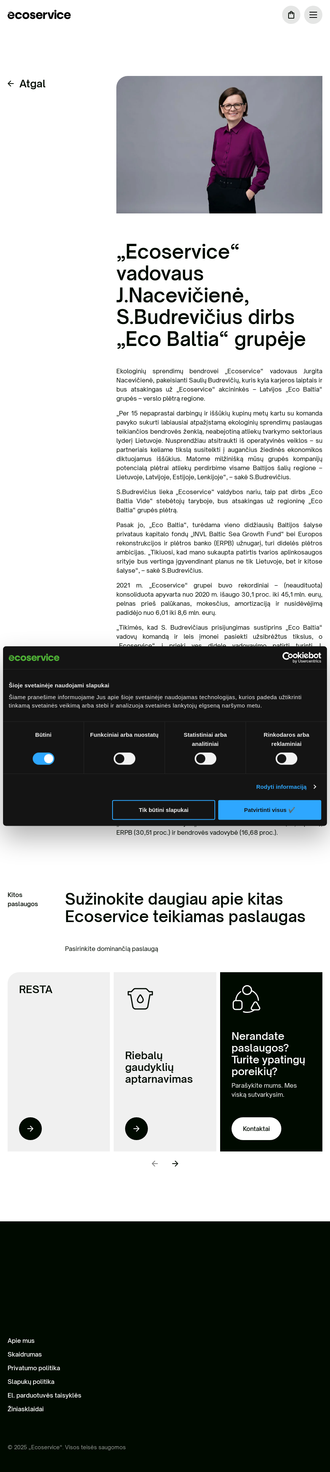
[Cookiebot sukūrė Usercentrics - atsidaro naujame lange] (288, 657)
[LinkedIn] (27, 1424)
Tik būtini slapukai (164, 810)
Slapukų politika (31, 1381)
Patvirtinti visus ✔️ (269, 809)
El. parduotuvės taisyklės (44, 1395)
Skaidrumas (25, 1354)
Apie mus (21, 1340)
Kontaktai (256, 1128)
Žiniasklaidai (26, 1409)
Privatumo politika (34, 1368)
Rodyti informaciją (281, 786)
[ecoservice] (39, 15)
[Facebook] (12, 1424)
